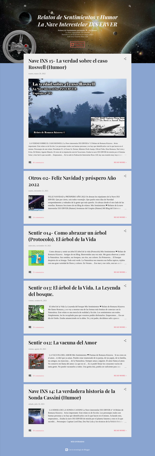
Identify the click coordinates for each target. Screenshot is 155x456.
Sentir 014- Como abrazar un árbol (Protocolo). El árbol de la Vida (67, 235)
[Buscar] (129, 6)
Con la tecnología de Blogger (77, 450)
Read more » (120, 162)
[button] (125, 59)
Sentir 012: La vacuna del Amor (62, 342)
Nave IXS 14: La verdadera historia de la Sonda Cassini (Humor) (71, 394)
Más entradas (77, 442)
